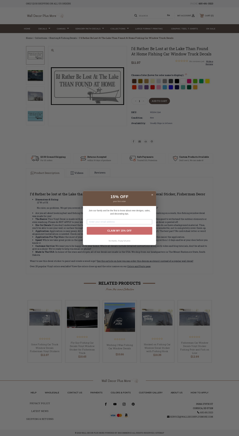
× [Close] (152, 195)
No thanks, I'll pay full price (119, 241)
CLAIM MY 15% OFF (119, 230)
